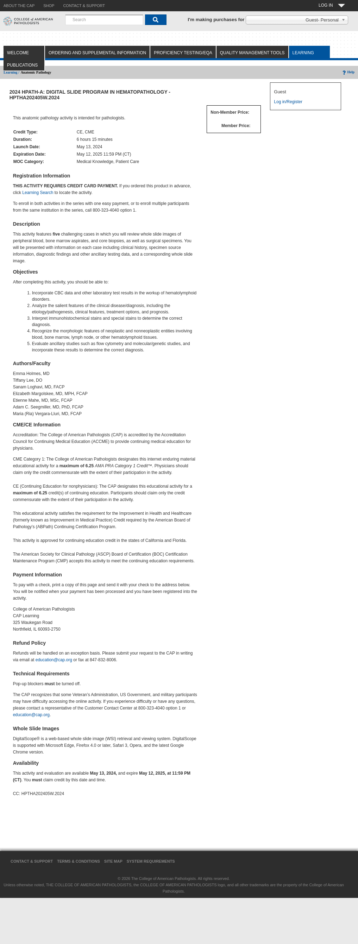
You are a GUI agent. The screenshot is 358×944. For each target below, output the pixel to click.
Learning (303, 52)
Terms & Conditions (78, 861)
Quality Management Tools (252, 52)
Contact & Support (32, 861)
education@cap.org (54, 659)
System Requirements (151, 861)
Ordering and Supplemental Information (97, 52)
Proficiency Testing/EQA (183, 52)
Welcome (18, 52)
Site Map (113, 861)
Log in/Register (288, 101)
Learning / (11, 72)
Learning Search (37, 192)
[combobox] (104, 19)
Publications (22, 65)
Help (347, 72)
